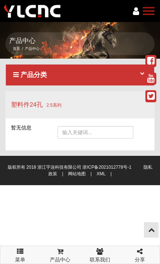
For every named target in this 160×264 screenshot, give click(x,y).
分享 (140, 254)
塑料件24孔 (27, 104)
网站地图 (77, 173)
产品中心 (60, 254)
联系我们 (100, 254)
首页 (16, 49)
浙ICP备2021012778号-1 (106, 167)
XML (101, 173)
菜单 (20, 252)
